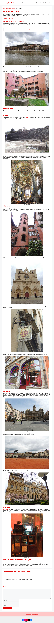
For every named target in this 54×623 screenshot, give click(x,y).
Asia (33, 2)
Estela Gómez (45, 2)
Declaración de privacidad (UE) (27, 617)
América (30, 2)
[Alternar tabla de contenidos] (11, 18)
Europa (26, 2)
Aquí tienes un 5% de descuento (11, 29)
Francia (13, 8)
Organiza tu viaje (38, 2)
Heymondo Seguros (32, 29)
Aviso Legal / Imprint (35, 617)
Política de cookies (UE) (19, 617)
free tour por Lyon (35, 111)
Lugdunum (27, 117)
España (22, 2)
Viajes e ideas (5, 8)
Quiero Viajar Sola (35, 614)
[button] (49, 2)
